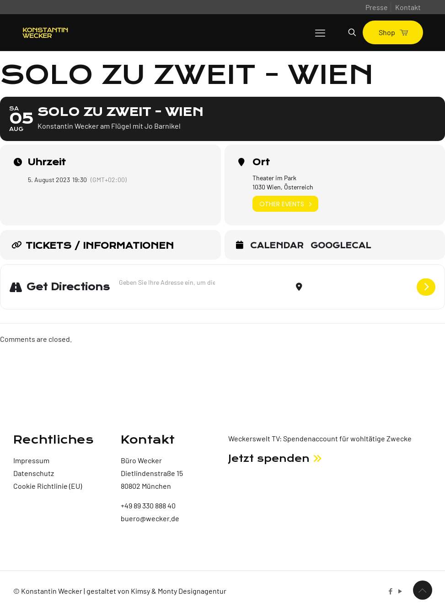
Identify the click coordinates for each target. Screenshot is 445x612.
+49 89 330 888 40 (148, 505)
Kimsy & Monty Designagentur (178, 590)
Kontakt (408, 7)
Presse (376, 7)
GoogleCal (341, 246)
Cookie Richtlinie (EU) (47, 485)
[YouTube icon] (400, 591)
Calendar (277, 246)
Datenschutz (33, 473)
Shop (393, 32)
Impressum (31, 460)
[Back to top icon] (422, 590)
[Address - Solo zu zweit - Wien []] (167, 282)
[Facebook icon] (390, 591)
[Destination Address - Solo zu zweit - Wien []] (359, 287)
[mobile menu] (320, 32)
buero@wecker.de (150, 518)
